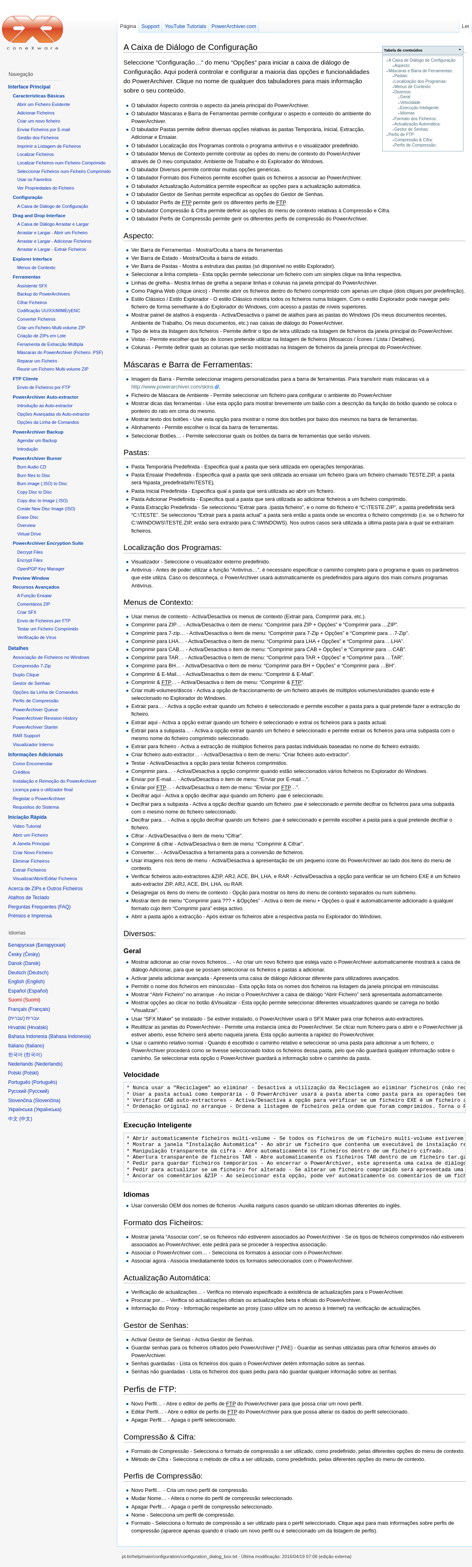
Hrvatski (37, 1027)
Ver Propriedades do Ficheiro (45, 188)
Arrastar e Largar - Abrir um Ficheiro (52, 232)
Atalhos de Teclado (28, 897)
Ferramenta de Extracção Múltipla (50, 344)
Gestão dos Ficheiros (37, 137)
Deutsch (38, 973)
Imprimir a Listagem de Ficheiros (49, 146)
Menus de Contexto (36, 267)
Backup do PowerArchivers (43, 293)
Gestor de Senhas (31, 683)
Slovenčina (47, 1100)
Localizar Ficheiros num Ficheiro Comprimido (61, 162)
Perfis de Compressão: (415, 145)
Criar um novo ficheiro (38, 121)
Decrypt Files (30, 552)
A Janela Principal (31, 843)
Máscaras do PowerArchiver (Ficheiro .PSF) (60, 352)
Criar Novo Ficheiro (32, 852)
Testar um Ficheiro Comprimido (47, 628)
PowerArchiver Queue (35, 709)
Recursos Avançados (36, 587)
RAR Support (26, 735)
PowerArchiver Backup (38, 432)
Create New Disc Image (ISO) (46, 508)
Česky (31, 954)
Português (44, 1082)
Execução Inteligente (419, 108)
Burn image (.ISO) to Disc (42, 483)
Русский (38, 1091)
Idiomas (407, 113)
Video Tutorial (27, 826)
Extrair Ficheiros (29, 870)
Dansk (32, 963)
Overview (26, 525)
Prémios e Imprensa (30, 916)
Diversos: (403, 92)
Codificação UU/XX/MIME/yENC (48, 310)
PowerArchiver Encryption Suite (48, 543)
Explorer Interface (32, 259)
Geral (405, 97)
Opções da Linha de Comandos (48, 422)
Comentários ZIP (33, 604)
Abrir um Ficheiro (30, 835)
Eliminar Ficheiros (31, 861)
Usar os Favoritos (34, 179)
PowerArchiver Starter (35, 727)
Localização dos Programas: (420, 81)
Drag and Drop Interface (39, 215)
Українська (47, 1109)
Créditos (21, 772)
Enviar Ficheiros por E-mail (43, 129)
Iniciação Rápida (27, 817)
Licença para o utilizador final (43, 789)
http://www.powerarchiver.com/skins (172, 387)
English (35, 981)
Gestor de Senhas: (411, 129)
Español (37, 991)
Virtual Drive (29, 533)
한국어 (33, 1055)
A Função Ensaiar (34, 595)
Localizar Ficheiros (35, 154)
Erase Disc (27, 517)
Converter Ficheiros (36, 319)
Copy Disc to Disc (34, 492)
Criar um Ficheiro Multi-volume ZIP (51, 327)
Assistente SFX (32, 285)
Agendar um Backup (37, 440)
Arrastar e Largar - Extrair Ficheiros (51, 249)
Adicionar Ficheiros (35, 112)
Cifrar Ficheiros (32, 302)
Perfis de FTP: (401, 134)
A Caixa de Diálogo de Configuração (421, 60)
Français (39, 1009)
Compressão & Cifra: (413, 140)
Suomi (32, 1000)
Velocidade (410, 102)
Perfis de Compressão (35, 700)
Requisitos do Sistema (35, 807)
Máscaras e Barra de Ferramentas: (420, 71)
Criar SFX (27, 612)
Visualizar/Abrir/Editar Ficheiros (45, 878)
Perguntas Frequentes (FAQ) (39, 907)
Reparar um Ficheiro (37, 360)
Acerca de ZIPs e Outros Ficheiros (45, 888)
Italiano (35, 1046)
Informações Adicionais (35, 755)
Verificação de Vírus (36, 637)
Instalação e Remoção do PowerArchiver (54, 781)
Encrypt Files (30, 560)
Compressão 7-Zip (32, 665)
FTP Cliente (25, 378)
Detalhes (18, 648)
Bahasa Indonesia (69, 1036)
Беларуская (50, 945)
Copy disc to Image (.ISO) (42, 500)
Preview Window (31, 578)
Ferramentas (26, 276)
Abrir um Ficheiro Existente (43, 104)
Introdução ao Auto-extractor (45, 405)
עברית (16, 1018)
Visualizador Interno (33, 744)
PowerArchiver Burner (37, 458)
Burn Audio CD (31, 466)
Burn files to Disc (33, 475)
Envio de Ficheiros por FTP (43, 387)
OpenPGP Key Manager (41, 568)
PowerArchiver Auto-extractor (45, 397)
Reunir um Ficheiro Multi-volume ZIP (53, 369)
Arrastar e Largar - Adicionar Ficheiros (54, 241)
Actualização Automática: (417, 124)
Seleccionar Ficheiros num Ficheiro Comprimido (63, 171)
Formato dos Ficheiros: (415, 119)
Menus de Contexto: (413, 86)
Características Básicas (39, 95)
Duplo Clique (26, 674)
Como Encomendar (32, 763)
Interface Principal (29, 87)
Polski (30, 1073)
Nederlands (48, 1064)
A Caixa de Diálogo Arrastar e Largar (53, 224)
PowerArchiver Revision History (45, 718)
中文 (25, 1119)
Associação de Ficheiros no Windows (51, 657)
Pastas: (401, 75)
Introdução (27, 449)
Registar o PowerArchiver (39, 798)
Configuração (27, 197)
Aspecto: (402, 65)
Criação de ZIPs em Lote (41, 335)
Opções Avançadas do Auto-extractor (53, 414)
